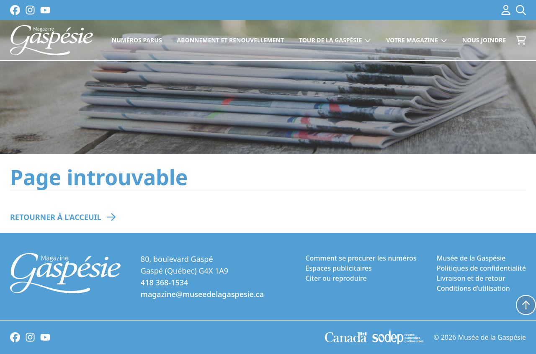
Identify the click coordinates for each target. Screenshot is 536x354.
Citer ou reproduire (335, 278)
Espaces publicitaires (338, 268)
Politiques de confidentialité (481, 268)
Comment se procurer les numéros (360, 258)
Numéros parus (137, 40)
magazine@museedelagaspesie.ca (202, 294)
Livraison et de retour (471, 278)
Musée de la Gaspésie (471, 258)
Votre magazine (416, 40)
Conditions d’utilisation (473, 288)
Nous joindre (484, 40)
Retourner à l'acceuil (55, 217)
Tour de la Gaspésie (335, 40)
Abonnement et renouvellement (230, 40)
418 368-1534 (164, 282)
